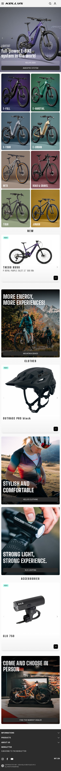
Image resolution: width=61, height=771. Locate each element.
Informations (7, 733)
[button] (2, 38)
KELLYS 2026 (30, 63)
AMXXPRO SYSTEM (30, 68)
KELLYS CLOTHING (30, 499)
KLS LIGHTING (30, 570)
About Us (5, 742)
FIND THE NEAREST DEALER (30, 720)
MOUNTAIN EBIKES (30, 353)
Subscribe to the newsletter (13, 751)
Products (6, 738)
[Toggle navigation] (2, 3)
